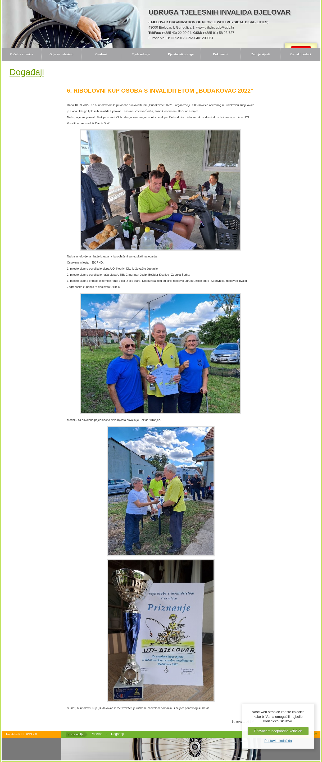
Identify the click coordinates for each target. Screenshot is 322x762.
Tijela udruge (141, 54)
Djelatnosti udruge (181, 54)
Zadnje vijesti (260, 54)
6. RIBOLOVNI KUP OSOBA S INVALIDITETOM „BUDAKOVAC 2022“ (160, 90)
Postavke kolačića (278, 741)
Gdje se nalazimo (61, 54)
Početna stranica (21, 54)
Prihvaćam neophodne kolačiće (278, 731)
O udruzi (101, 54)
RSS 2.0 (31, 734)
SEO (314, 734)
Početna (96, 734)
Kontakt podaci (300, 54)
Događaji (117, 734)
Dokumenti (220, 54)
